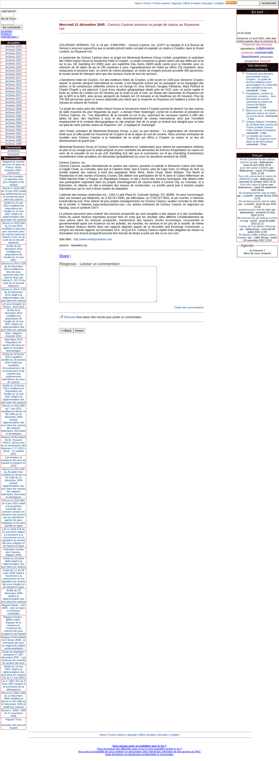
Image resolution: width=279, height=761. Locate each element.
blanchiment (250, 57)
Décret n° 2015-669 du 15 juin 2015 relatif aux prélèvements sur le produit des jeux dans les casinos (13, 194)
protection (248, 52)
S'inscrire (69, 324)
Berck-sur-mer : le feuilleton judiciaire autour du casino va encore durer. (262, 113)
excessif (265, 61)
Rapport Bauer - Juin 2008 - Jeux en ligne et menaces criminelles (13, 609)
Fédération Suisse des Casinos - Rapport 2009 (13, 552)
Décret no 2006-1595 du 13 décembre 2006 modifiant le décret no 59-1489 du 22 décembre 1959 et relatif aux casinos (13, 700)
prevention (266, 57)
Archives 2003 (13, 126)
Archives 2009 (13, 105)
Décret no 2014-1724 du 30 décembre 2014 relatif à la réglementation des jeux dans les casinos (13, 295)
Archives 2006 (13, 116)
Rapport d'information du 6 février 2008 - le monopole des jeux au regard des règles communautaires (13, 643)
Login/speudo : (9, 11)
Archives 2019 (13, 70)
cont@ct (219, 3)
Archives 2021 (13, 63)
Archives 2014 (13, 88)
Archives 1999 (13, 140)
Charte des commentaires (189, 314)
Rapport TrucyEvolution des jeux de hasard (13, 723)
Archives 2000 (13, 136)
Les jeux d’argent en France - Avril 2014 (13, 305)
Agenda (176, 3)
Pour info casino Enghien (254, 184)
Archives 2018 (13, 74)
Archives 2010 (13, 102)
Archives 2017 (13, 77)
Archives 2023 (13, 56)
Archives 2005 (13, 119)
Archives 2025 (13, 49)
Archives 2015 (13, 84)
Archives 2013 (13, 91)
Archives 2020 (13, 67)
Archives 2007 (13, 112)
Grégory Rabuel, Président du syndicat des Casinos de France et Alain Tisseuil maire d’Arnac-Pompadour (262, 126)
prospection (252, 61)
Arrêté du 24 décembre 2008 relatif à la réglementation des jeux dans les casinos (13, 596)
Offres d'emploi (191, 3)
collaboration (265, 48)
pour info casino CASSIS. (254, 167)
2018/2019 (13, 151)
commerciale (264, 52)
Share (64, 256)
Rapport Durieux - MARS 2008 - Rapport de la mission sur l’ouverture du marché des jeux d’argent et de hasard (13, 625)
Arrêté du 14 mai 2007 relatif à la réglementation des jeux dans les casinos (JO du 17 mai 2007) (13, 672)
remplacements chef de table (254, 209)
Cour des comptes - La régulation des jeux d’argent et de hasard (13, 180)
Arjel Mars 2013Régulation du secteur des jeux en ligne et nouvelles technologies (13, 345)
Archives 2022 (13, 60)
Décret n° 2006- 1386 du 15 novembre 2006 (13, 713)
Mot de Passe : (9, 18)
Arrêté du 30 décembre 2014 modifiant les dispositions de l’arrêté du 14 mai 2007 (13, 253)
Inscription (6, 31)
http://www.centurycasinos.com (92, 239)
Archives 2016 (13, 81)
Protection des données (257, 44)
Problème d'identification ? (10, 35)
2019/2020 (13, 154)
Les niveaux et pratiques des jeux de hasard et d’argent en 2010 (13, 461)
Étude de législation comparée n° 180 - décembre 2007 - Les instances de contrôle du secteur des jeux (13, 657)
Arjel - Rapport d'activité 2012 (13, 334)
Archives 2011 (13, 98)
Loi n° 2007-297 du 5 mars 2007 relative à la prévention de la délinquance (13, 685)
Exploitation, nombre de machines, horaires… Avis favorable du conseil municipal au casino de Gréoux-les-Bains (261, 99)
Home (138, 3)
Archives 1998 (13, 143)
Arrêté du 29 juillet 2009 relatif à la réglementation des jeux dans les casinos (13, 562)
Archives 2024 (13, 53)
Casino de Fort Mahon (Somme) (257, 226)
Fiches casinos (161, 3)
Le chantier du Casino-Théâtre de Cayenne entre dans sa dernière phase (261, 139)
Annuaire (207, 3)
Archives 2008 (13, 109)
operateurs (247, 48)
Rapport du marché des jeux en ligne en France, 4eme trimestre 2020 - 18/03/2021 (13, 167)
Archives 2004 (13, 123)
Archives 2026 (13, 46)
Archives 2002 (13, 129)
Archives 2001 (13, 133)
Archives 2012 (13, 95)
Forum (147, 3)
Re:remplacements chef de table (257, 192)
